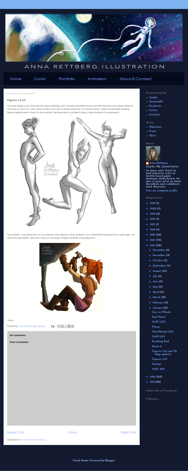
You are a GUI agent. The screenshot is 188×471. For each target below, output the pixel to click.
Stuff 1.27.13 (159, 322)
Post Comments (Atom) (33, 439)
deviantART (156, 101)
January (158, 308)
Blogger (110, 460)
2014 (153, 240)
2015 (153, 235)
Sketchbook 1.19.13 (162, 332)
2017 (153, 224)
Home (15, 79)
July (155, 276)
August (157, 271)
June (156, 281)
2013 (153, 245)
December (159, 250)
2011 (152, 382)
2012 (153, 377)
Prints (152, 131)
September (160, 265)
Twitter (153, 110)
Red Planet (159, 317)
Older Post (128, 432)
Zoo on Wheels (161, 312)
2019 (153, 214)
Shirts (152, 135)
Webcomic (155, 127)
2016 (153, 229)
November (159, 255)
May (156, 287)
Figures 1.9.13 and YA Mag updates (164, 353)
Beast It (157, 346)
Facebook (155, 106)
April (156, 292)
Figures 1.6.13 (159, 359)
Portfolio (67, 79)
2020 (153, 208)
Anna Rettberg (159, 163)
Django (156, 364)
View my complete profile (161, 190)
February (158, 302)
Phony (156, 327)
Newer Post (15, 432)
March (157, 297)
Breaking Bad (160, 341)
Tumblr (153, 97)
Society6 (154, 114)
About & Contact (135, 79)
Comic (40, 79)
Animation (97, 79)
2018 (153, 219)
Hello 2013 (158, 369)
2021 (153, 203)
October (158, 260)
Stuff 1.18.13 (158, 336)
